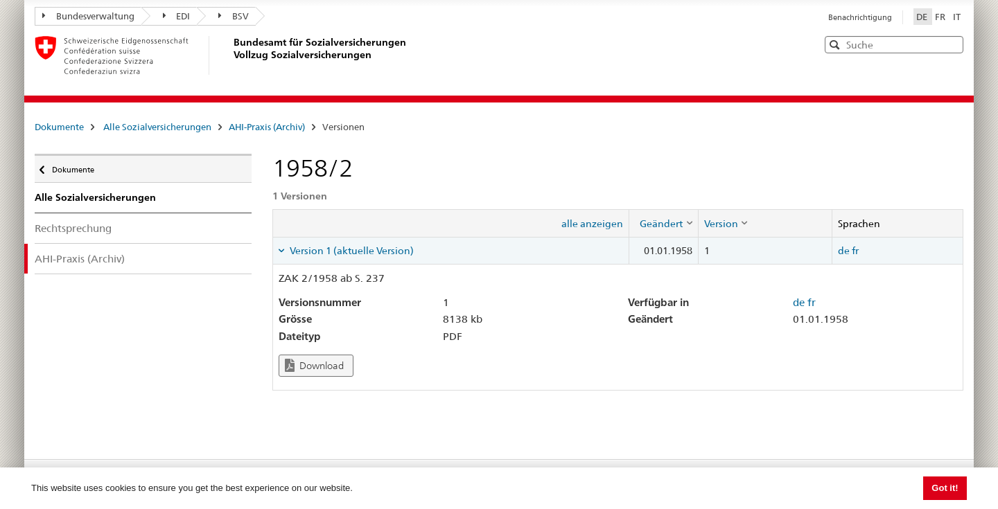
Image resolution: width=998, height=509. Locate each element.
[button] (951, 44)
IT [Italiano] (957, 16)
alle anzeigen (592, 223)
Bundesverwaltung (88, 16)
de (844, 250)
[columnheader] (663, 223)
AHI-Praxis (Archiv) (267, 126)
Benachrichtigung (860, 17)
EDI (177, 16)
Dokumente (59, 126)
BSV (233, 16)
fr (855, 250)
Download (314, 365)
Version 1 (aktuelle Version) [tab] (351, 250)
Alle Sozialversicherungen (157, 126)
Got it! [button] (944, 488)
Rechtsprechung (73, 228)
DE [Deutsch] (922, 16)
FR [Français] (941, 16)
